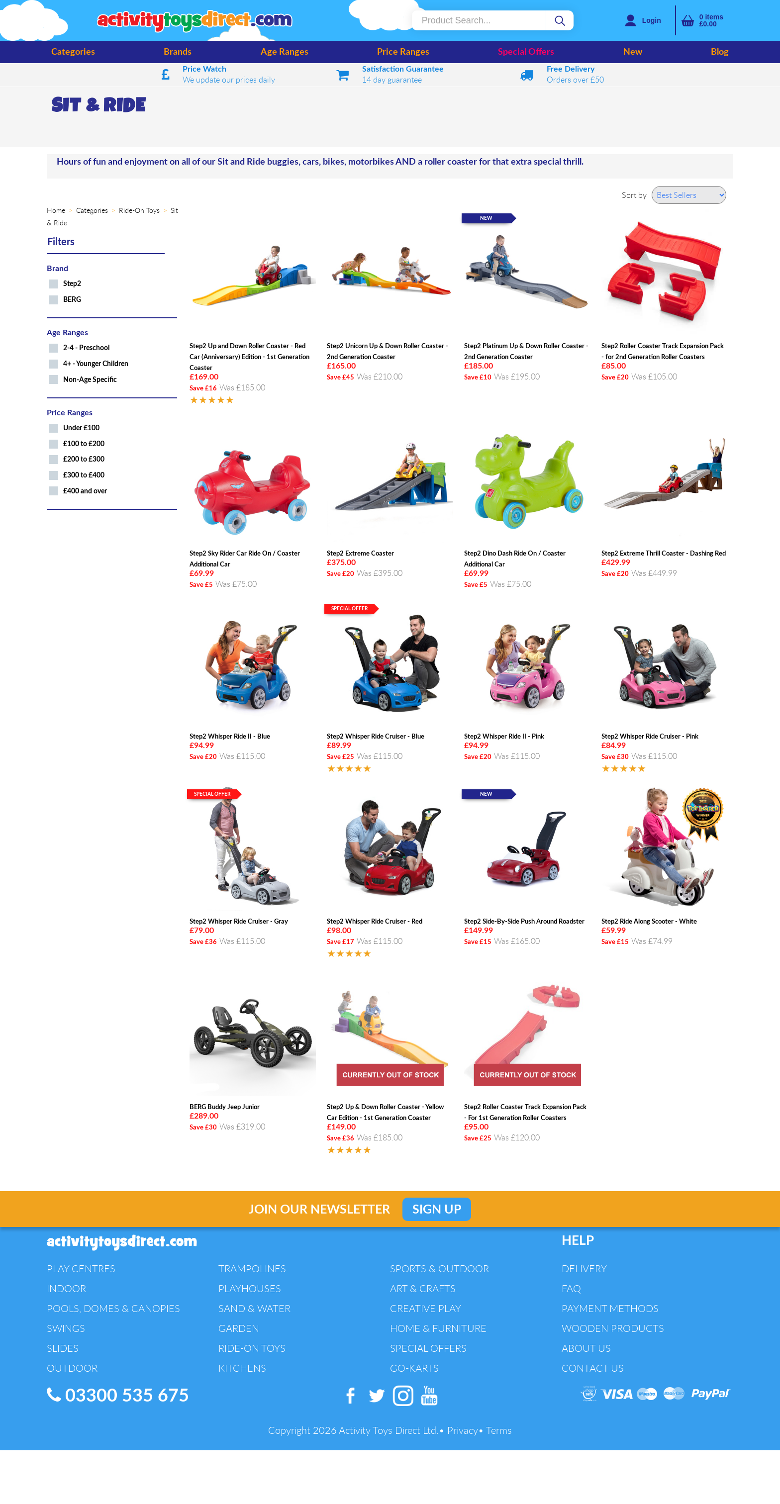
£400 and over (85, 491)
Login (651, 20)
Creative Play (425, 1308)
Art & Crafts (423, 1288)
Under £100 (81, 428)
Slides (63, 1348)
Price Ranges (403, 52)
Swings (66, 1328)
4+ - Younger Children (95, 364)
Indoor (66, 1288)
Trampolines (252, 1268)
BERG (72, 299)
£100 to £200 (83, 444)
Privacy (462, 1430)
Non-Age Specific (90, 379)
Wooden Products (613, 1328)
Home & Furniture (438, 1328)
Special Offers (526, 52)
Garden (238, 1328)
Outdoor (72, 1368)
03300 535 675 (118, 1395)
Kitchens (242, 1368)
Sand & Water (254, 1308)
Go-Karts (414, 1368)
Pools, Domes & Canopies (113, 1308)
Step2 (72, 283)
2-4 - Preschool (86, 348)
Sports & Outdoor (439, 1268)
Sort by (634, 194)
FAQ (571, 1288)
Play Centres (81, 1268)
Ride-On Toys (252, 1348)
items (711, 20)
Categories (73, 52)
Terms (499, 1430)
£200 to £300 (83, 459)
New (632, 52)
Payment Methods (610, 1308)
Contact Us (593, 1368)
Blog (720, 52)
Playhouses (249, 1288)
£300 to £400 (83, 475)
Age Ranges (284, 52)
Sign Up (436, 1210)
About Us (586, 1348)
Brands (178, 52)
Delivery (584, 1268)
